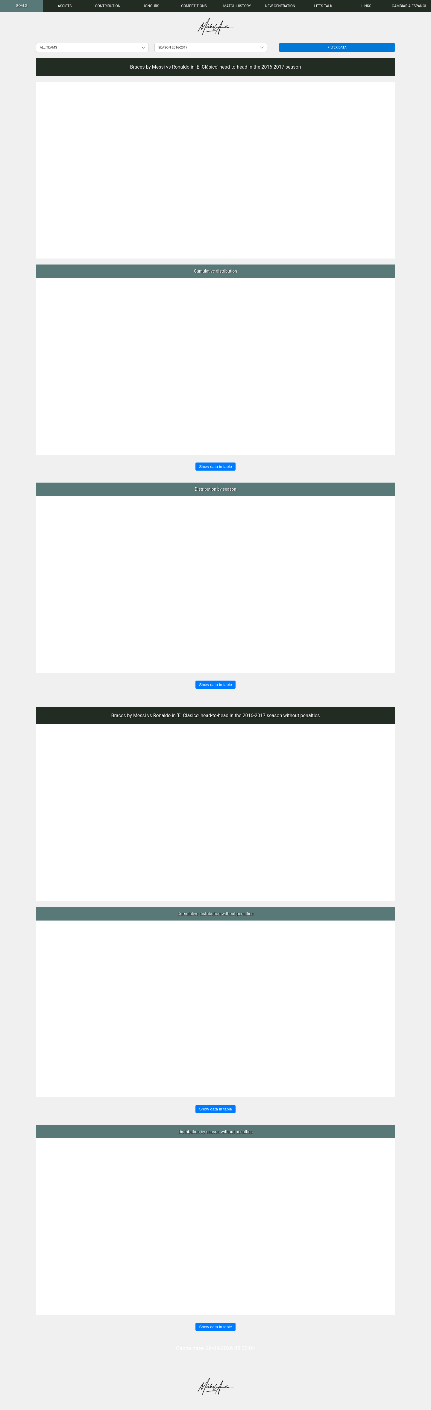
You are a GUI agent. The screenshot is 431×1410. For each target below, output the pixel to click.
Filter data (337, 47)
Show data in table (215, 466)
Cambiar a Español (409, 6)
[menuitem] (21, 6)
